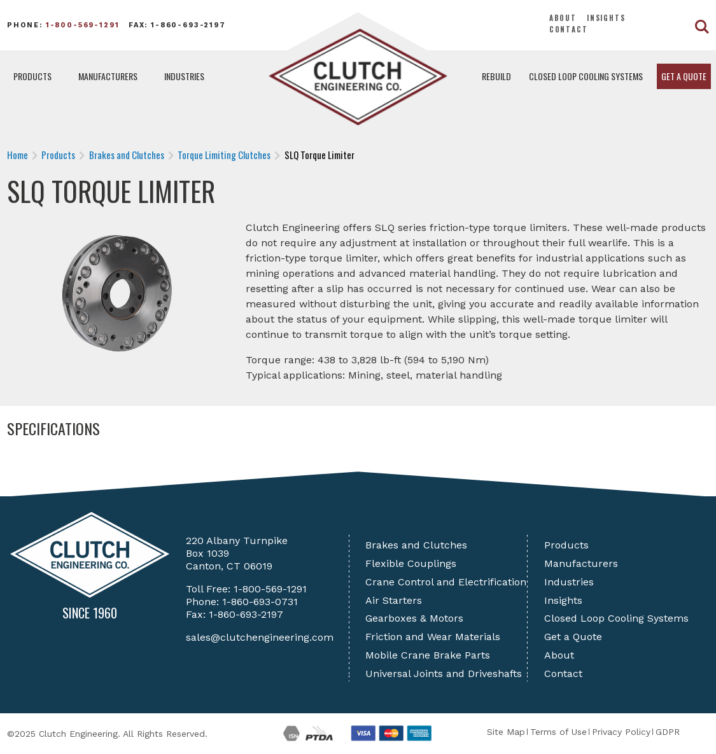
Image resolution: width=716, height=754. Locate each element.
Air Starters (393, 600)
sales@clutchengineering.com (259, 637)
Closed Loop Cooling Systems (586, 76)
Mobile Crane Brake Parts (427, 655)
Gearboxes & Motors (414, 618)
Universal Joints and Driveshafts (443, 673)
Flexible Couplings (410, 563)
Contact (568, 29)
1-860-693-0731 (260, 602)
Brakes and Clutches (416, 545)
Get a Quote (683, 76)
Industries (184, 76)
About (563, 18)
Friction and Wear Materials (432, 637)
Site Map (506, 732)
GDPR (668, 732)
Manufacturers (107, 76)
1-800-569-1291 (83, 25)
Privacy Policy (621, 732)
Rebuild (496, 76)
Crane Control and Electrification (445, 582)
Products (32, 76)
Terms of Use (558, 732)
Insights (606, 18)
